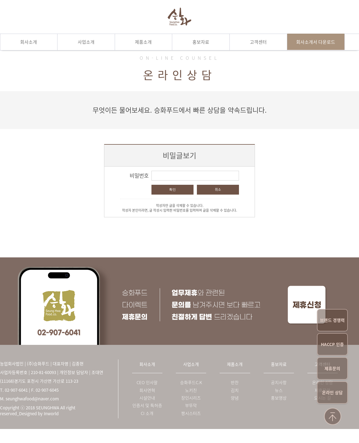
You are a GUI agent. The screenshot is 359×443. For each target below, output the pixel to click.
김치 (235, 390)
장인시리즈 (191, 398)
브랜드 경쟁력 (332, 320)
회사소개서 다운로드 (315, 41)
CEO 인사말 (147, 383)
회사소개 (28, 41)
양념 (235, 398)
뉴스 (279, 390)
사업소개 (86, 41)
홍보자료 (200, 41)
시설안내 (147, 398)
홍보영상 (279, 398)
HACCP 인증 (332, 344)
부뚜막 (191, 406)
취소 (218, 189)
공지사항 (279, 383)
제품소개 (143, 41)
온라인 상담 (332, 392)
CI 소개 (147, 413)
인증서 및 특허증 (147, 406)
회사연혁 (147, 390)
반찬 (235, 383)
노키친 (191, 390)
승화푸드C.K (191, 383)
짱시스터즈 (191, 413)
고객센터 (258, 41)
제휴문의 (332, 368)
